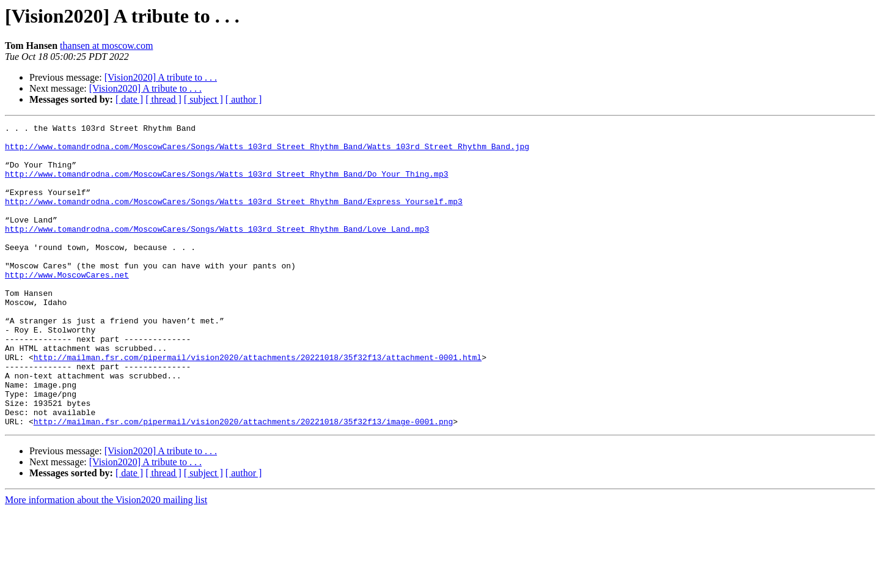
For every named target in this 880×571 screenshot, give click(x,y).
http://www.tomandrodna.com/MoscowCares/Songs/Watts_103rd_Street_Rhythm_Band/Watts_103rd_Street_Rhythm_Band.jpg (267, 151)
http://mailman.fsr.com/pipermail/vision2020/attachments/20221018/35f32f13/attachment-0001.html (258, 404)
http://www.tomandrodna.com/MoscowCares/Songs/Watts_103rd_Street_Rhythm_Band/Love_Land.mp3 (217, 250)
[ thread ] (163, 99)
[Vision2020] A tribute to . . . (161, 77)
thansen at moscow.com (106, 45)
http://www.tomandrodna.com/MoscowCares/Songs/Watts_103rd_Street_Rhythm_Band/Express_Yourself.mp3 (234, 217)
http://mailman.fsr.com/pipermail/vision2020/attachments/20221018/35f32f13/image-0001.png (243, 481)
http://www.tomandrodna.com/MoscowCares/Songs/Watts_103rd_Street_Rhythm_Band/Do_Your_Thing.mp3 (226, 184)
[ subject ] (203, 99)
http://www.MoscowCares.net (67, 305)
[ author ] (244, 99)
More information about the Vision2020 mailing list (106, 560)
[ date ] (129, 99)
